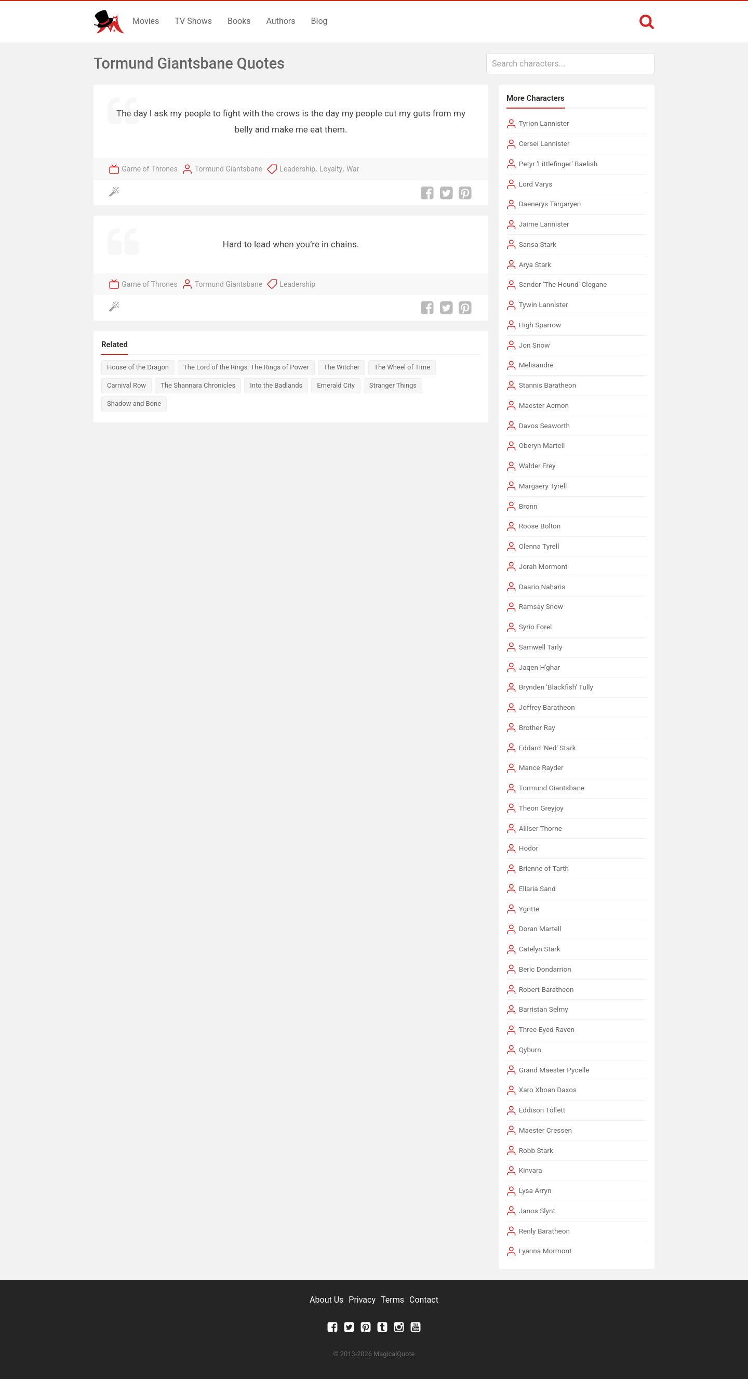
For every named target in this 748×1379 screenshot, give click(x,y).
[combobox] (570, 63)
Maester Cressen (545, 1130)
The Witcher (341, 367)
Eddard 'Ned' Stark (547, 748)
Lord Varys (536, 184)
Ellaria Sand (537, 888)
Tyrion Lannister (544, 123)
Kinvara (530, 1170)
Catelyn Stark (539, 949)
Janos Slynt (537, 1210)
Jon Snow (534, 345)
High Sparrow (540, 325)
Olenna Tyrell (539, 546)
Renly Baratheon (544, 1231)
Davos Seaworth (544, 425)
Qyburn (530, 1049)
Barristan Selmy (543, 1009)
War (352, 169)
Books (239, 21)
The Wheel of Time (402, 367)
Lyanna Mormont (545, 1251)
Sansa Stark (537, 244)
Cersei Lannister (544, 143)
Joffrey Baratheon (547, 707)
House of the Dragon (138, 367)
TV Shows (193, 21)
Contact (423, 1300)
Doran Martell (540, 928)
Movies (145, 21)
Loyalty (330, 169)
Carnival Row (126, 385)
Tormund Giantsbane (228, 169)
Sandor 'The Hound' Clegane (563, 284)
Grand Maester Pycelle (554, 1070)
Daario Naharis (542, 586)
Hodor (528, 848)
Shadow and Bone (134, 403)
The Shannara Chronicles (198, 385)
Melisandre (536, 365)
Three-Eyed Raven (547, 1029)
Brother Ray (537, 727)
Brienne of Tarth (544, 868)
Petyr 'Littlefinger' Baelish (558, 164)
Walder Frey (537, 465)
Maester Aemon (544, 405)
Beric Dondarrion (545, 969)
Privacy (362, 1300)
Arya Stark (535, 264)
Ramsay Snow (541, 606)
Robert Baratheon (546, 989)
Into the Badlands (276, 385)
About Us (326, 1300)
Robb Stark (536, 1150)
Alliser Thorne (540, 828)
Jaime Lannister (544, 224)
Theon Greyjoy (541, 808)
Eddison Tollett (542, 1110)
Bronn (528, 506)
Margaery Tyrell (543, 486)
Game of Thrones (149, 169)
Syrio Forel (535, 626)
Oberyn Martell (542, 445)
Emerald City (336, 385)
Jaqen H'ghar (539, 667)
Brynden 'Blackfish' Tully (556, 687)
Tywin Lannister (543, 304)
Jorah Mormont (543, 566)
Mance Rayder (541, 767)
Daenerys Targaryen (550, 204)
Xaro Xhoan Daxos (548, 1089)
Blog (319, 21)
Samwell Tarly (541, 647)
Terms (392, 1300)
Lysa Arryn (535, 1190)
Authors (281, 21)
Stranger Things (393, 385)
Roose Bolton (540, 526)
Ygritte (529, 909)
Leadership (297, 169)
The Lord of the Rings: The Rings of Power (246, 367)
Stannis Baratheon (548, 385)
